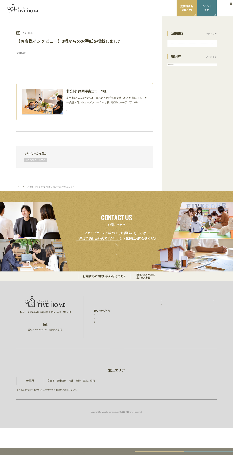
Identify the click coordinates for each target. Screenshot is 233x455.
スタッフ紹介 (199, 312)
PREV (38, 136)
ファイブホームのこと (203, 308)
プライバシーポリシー (203, 326)
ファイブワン (198, 341)
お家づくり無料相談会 (67, 370)
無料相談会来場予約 (186, 8)
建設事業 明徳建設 (201, 334)
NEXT (130, 136)
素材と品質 (101, 331)
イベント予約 (207, 8)
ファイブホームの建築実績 (154, 308)
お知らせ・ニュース (43, 52)
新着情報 (28, 196)
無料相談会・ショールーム (154, 330)
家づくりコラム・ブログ (153, 338)
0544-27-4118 (134, 286)
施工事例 (146, 312)
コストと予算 (102, 336)
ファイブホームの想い (105, 315)
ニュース (195, 319)
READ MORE (83, 112)
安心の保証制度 (103, 327)
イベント (144, 323)
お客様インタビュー (152, 316)
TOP (18, 196)
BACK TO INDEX (85, 136)
